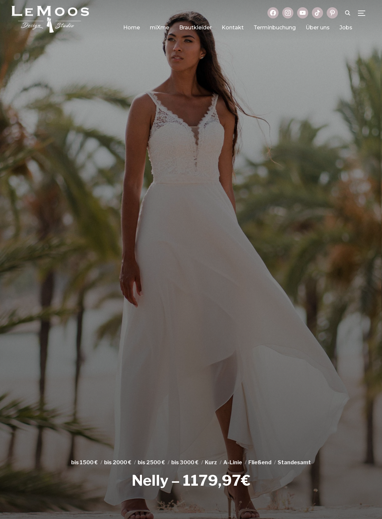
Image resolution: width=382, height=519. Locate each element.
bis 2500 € (151, 462)
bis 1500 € (84, 462)
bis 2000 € (117, 462)
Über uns (318, 27)
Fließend (259, 462)
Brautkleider (195, 27)
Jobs (346, 27)
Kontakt (233, 27)
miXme (159, 27)
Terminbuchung (275, 27)
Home (131, 27)
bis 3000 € (185, 462)
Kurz (211, 462)
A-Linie (232, 462)
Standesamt (294, 462)
